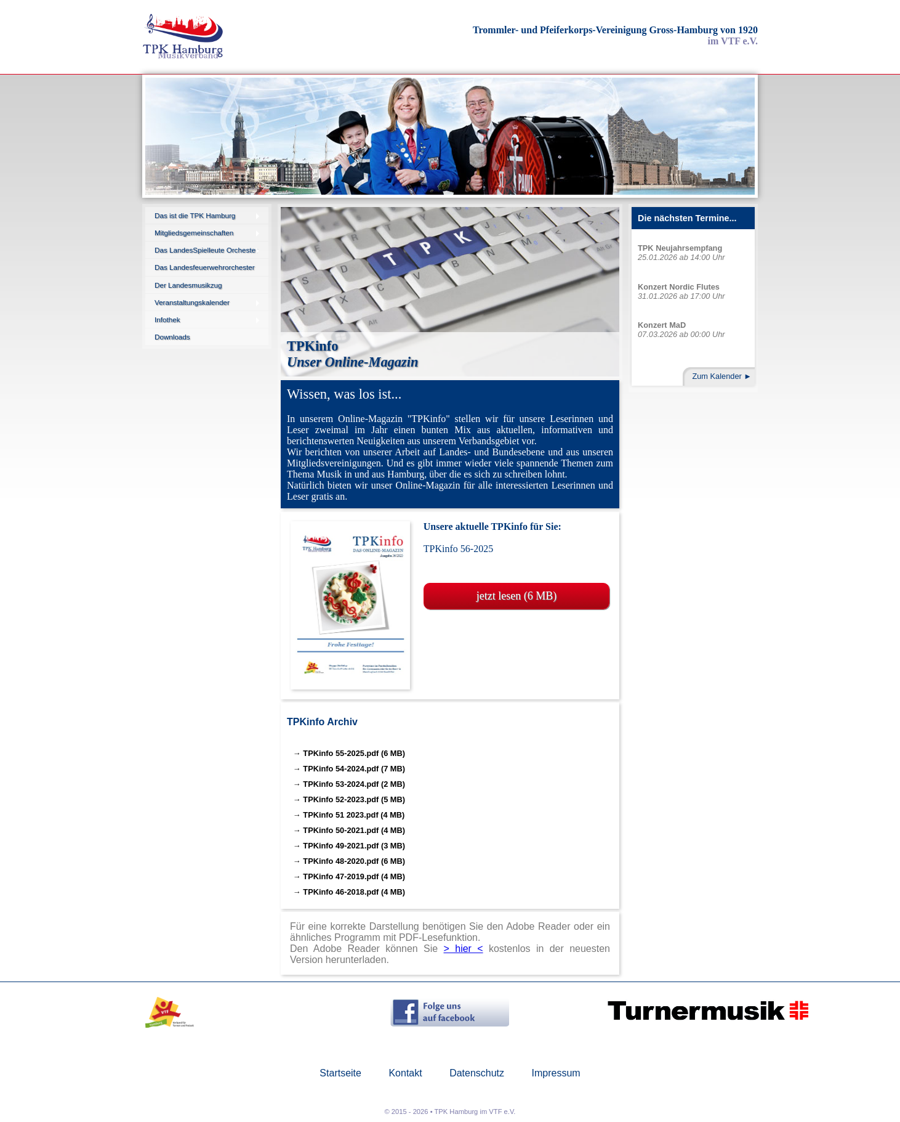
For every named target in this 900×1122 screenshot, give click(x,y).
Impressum (556, 1073)
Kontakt (405, 1073)
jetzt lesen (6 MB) (516, 596)
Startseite (340, 1073)
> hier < (463, 948)
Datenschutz (476, 1073)
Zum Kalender (716, 376)
